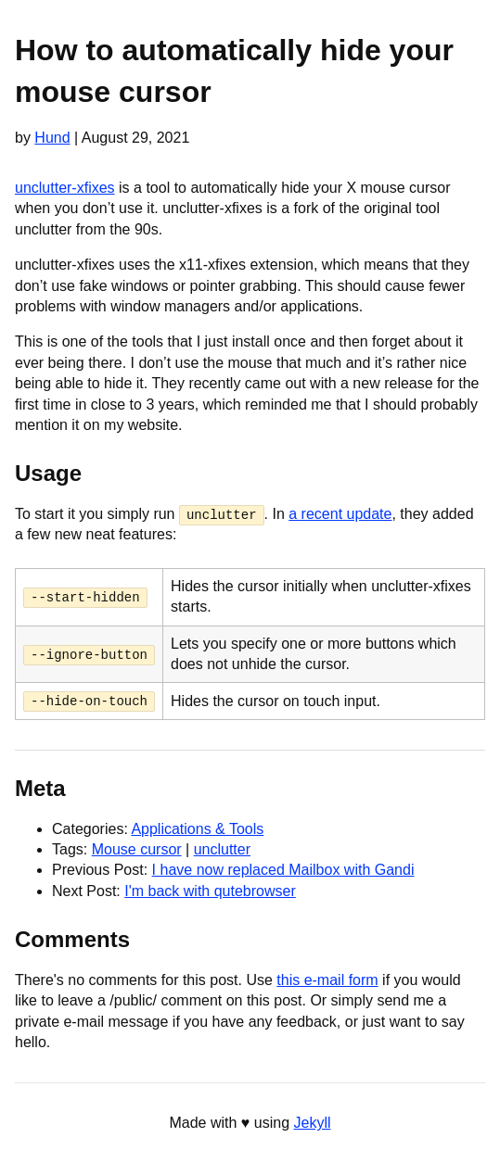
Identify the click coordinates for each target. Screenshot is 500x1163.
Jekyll (312, 1123)
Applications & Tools (197, 828)
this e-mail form (327, 979)
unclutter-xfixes (65, 188)
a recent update (339, 514)
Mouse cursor (137, 849)
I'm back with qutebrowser (209, 890)
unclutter (222, 849)
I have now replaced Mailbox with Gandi (283, 870)
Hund (52, 137)
